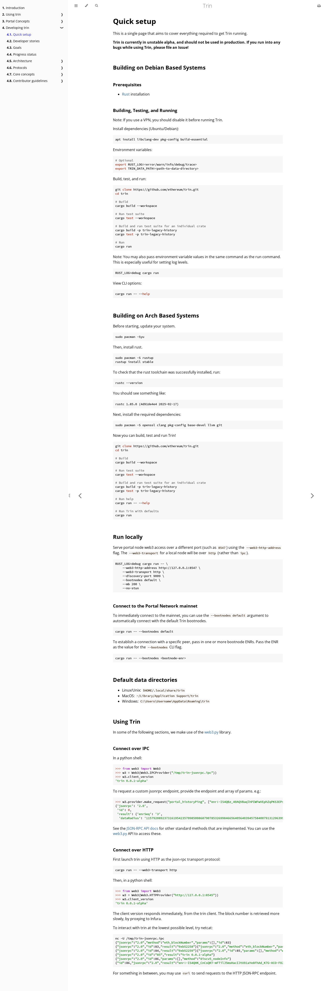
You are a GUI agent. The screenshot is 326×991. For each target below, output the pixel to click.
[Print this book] (319, 5)
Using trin (11, 14)
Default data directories (145, 679)
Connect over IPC (131, 748)
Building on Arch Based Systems (156, 315)
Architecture (19, 61)
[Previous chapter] (80, 495)
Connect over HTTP (133, 850)
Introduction (13, 8)
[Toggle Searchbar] (96, 5)
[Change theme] (86, 5)
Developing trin (15, 28)
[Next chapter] (312, 495)
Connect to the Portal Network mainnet (155, 606)
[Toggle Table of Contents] (76, 5)
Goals (14, 47)
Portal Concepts (16, 21)
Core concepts (21, 74)
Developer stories (23, 41)
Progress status (21, 54)
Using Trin (126, 721)
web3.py (211, 732)
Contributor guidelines (27, 81)
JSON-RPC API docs (142, 828)
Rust (126, 94)
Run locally (128, 536)
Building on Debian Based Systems (159, 67)
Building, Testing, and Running (145, 110)
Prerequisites (127, 84)
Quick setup (19, 34)
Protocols (17, 67)
